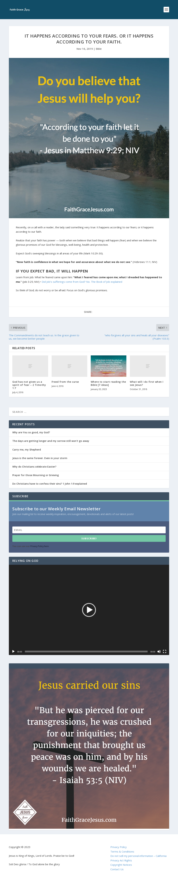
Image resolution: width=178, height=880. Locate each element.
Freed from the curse (65, 381)
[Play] (13, 651)
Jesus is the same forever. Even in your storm (39, 458)
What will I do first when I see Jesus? (146, 383)
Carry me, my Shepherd (26, 449)
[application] (89, 610)
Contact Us (117, 869)
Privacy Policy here (39, 546)
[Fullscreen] (164, 651)
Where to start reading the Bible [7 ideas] (108, 383)
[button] (89, 610)
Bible (99, 48)
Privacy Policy (118, 847)
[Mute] (159, 651)
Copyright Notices (121, 864)
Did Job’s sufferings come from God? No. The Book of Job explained (82, 281)
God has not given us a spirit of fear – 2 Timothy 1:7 (29, 385)
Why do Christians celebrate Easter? (34, 466)
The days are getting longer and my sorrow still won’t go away (50, 441)
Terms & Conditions (122, 851)
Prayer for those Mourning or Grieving (35, 475)
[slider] (86, 651)
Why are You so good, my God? (31, 432)
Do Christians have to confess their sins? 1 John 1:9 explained (49, 483)
